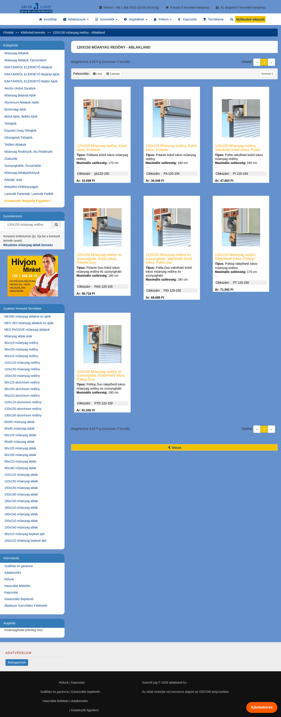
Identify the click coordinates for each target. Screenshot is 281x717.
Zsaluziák (10, 158)
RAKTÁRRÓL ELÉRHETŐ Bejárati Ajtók (31, 74)
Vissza (174, 447)
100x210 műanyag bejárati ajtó (25, 540)
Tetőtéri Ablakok (15, 144)
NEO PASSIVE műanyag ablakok (27, 329)
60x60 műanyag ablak (19, 422)
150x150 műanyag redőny (22, 376)
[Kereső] (56, 224)
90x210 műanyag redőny (21, 356)
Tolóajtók (10, 123)
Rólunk (9, 579)
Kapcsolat (11, 592)
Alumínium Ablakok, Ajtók (21, 102)
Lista (97, 73)
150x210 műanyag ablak (21, 521)
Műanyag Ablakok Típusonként (25, 60)
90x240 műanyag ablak (20, 468)
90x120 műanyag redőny (21, 343)
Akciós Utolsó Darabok (20, 88)
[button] (76, 19)
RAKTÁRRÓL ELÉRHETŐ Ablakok (28, 67)
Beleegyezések (17, 662)
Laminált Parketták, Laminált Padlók (28, 194)
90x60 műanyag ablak (19, 441)
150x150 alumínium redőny (22, 415)
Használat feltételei (17, 586)
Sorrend (267, 73)
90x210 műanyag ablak (20, 461)
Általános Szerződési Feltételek (25, 605)
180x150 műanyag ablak (21, 501)
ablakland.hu (177, 682)
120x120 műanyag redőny (22, 362)
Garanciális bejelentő (85, 691)
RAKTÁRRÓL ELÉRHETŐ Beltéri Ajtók (31, 81)
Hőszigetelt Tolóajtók (18, 137)
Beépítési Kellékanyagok (21, 187)
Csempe (113, 73)
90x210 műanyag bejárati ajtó (24, 534)
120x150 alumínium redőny (22, 408)
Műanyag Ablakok (16, 53)
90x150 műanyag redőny (21, 349)
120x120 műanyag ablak (21, 474)
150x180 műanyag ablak (21, 494)
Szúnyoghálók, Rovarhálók (22, 165)
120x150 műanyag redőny (22, 369)
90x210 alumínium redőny (22, 395)
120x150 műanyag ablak (21, 481)
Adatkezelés (12, 572)
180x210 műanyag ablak (21, 507)
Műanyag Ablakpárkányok (22, 172)
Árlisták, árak (13, 180)
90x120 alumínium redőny (22, 382)
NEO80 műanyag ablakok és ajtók (27, 316)
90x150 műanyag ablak (20, 455)
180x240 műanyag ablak (21, 514)
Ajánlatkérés (262, 707)
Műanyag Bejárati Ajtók (20, 95)
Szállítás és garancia (18, 566)
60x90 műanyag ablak (19, 428)
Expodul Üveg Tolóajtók (20, 130)
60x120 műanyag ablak (20, 435)
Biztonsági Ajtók (15, 109)
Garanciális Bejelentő (18, 599)
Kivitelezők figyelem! (85, 710)
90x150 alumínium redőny (22, 389)
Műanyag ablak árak (18, 336)
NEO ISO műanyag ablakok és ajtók (29, 323)
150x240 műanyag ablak (21, 527)
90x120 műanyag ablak (20, 448)
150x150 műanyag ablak (21, 488)
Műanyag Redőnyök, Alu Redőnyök (28, 151)
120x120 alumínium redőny (22, 402)
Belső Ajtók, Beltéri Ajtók (21, 116)
